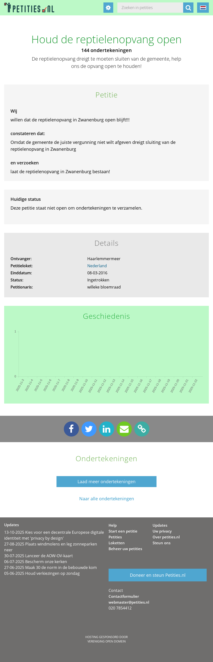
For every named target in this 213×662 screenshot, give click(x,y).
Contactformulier (124, 596)
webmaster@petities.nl (129, 602)
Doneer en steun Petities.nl (158, 575)
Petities (115, 536)
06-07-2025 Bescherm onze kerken (35, 561)
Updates (160, 525)
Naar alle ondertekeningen (106, 498)
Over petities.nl (166, 536)
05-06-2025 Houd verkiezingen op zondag (42, 573)
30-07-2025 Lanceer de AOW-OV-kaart (38, 555)
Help (113, 525)
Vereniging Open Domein (107, 641)
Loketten (117, 542)
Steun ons (161, 542)
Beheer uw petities (125, 548)
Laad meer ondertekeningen (106, 481)
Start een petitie (123, 531)
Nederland (97, 265)
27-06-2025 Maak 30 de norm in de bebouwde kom (50, 567)
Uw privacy (162, 531)
